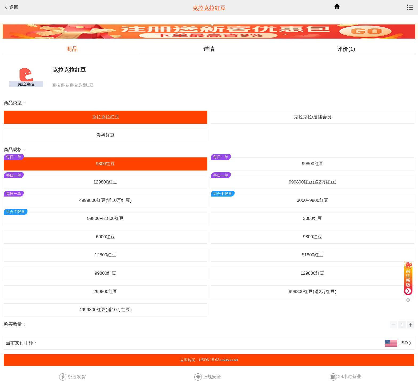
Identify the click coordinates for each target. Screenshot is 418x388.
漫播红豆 (106, 135)
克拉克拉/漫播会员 (312, 116)
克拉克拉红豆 (105, 116)
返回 (13, 7)
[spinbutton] (402, 324)
